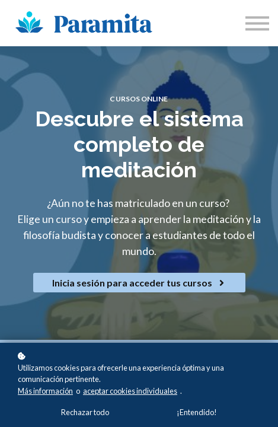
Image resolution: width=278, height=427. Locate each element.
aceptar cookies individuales (130, 391)
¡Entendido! (197, 412)
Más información (45, 391)
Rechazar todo (85, 412)
